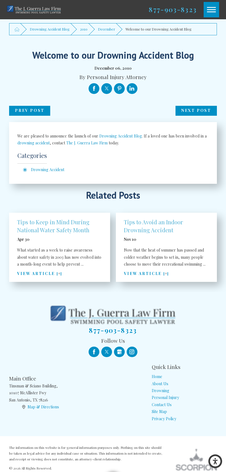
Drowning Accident (47, 169)
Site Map (159, 411)
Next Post (196, 110)
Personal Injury (165, 397)
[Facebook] (94, 352)
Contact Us (162, 404)
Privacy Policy (164, 418)
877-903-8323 (173, 9)
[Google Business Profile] (119, 352)
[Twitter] (106, 352)
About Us (160, 383)
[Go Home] (17, 29)
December (106, 29)
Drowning (160, 390)
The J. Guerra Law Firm (87, 142)
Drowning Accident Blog (50, 29)
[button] (215, 461)
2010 (83, 29)
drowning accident (33, 142)
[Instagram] (132, 352)
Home (157, 376)
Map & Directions (43, 406)
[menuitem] (184, 376)
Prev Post (29, 110)
